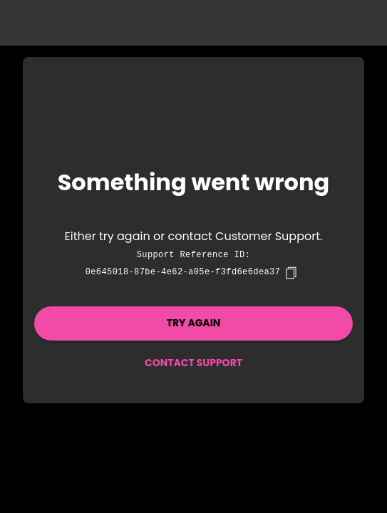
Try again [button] (194, 323)
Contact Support (193, 363)
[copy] (290, 273)
